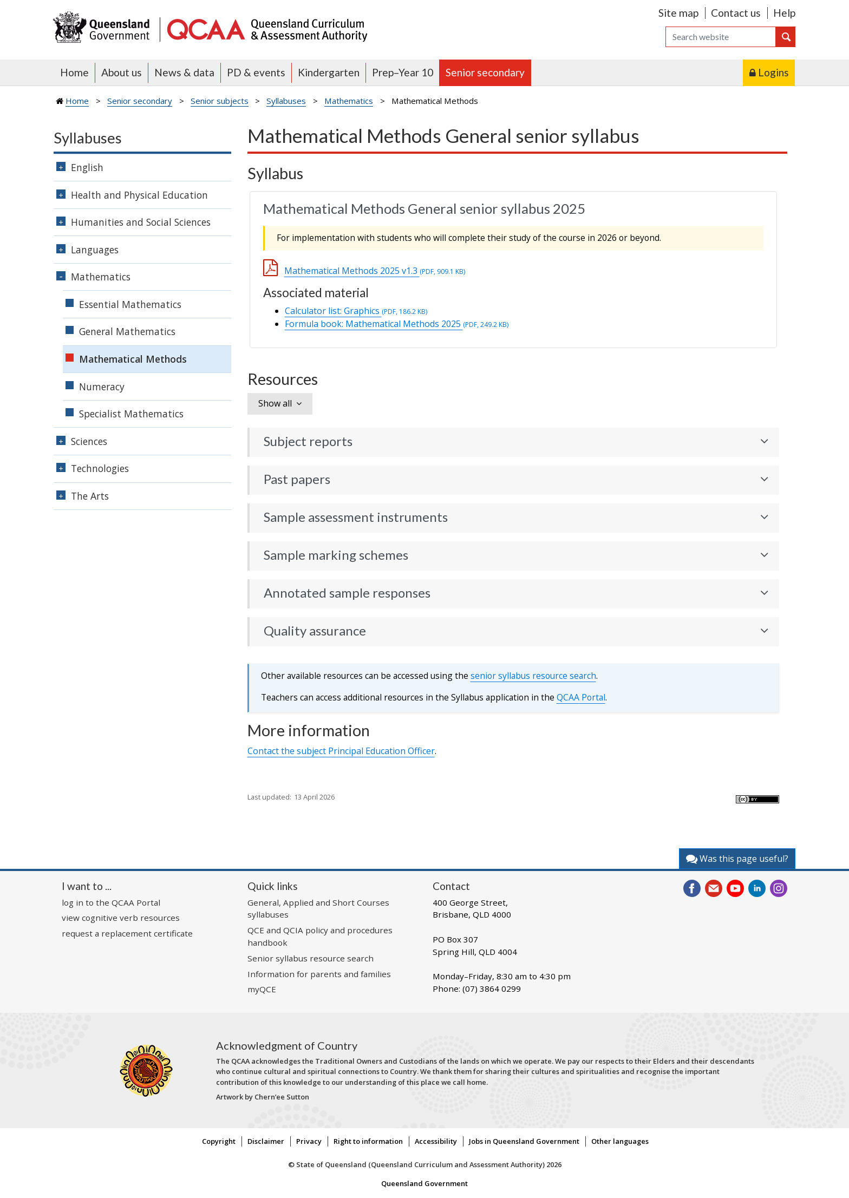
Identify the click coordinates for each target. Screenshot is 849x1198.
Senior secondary (485, 72)
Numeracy (102, 386)
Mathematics (348, 100)
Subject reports (308, 441)
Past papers (297, 479)
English (87, 167)
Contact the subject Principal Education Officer (341, 751)
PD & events (256, 72)
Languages (95, 249)
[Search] (720, 37)
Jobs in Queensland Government (524, 1141)
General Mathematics (127, 331)
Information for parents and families (319, 973)
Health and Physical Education (139, 194)
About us (121, 72)
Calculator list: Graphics (356, 311)
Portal (581, 697)
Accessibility (436, 1141)
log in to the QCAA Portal (111, 902)
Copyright (219, 1141)
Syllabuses (286, 100)
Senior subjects (220, 100)
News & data (184, 72)
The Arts (90, 495)
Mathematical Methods (133, 358)
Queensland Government (424, 1183)
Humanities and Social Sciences (141, 221)
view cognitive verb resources (121, 917)
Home (74, 72)
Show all (275, 403)
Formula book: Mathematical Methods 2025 (396, 324)
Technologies (100, 468)
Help (784, 12)
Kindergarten (329, 72)
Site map (678, 12)
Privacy (309, 1141)
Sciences (89, 441)
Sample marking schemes (336, 555)
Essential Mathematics (130, 304)
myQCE (261, 989)
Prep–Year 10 (402, 72)
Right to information (368, 1141)
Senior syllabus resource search (310, 958)
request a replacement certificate (127, 933)
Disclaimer (265, 1141)
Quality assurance (315, 631)
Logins (773, 72)
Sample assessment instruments (356, 517)
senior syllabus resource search (533, 676)
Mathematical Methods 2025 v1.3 (374, 271)
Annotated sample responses (347, 593)
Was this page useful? (737, 859)
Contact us (736, 12)
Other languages (620, 1141)
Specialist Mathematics (131, 413)
